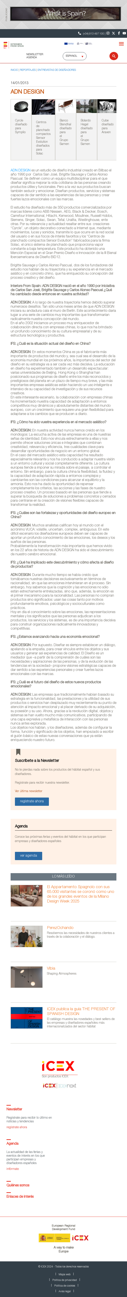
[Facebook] (119, 33)
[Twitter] (113, 33)
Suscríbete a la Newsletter (37, 761)
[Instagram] (108, 33)
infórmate (12, 1169)
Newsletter (14, 1109)
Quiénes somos (17, 1186)
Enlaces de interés (20, 1197)
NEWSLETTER (34, 54)
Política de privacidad (64, 1280)
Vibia (51, 969)
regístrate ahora (16, 1127)
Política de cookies (65, 1286)
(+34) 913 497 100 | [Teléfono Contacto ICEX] (91, 33)
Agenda (12, 1144)
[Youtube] (124, 33)
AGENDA (31, 57)
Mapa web (64, 1274)
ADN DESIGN (21, 170)
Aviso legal (64, 1291)
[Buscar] (111, 56)
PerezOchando (60, 928)
